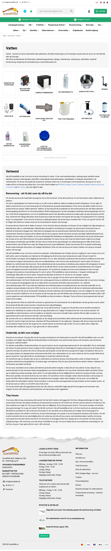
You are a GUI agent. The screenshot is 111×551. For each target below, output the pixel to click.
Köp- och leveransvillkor (84, 462)
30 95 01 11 (25, 2)
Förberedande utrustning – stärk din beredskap (89, 494)
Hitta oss (79, 454)
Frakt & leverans (82, 466)
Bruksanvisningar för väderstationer (89, 489)
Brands (78, 485)
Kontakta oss (80, 458)
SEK (97, 2)
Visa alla (44, 536)
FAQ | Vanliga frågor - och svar (87, 473)
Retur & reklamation (83, 469)
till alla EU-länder (29, 19)
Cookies (79, 477)
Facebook (7, 489)
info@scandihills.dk (10, 2)
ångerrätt (82, 19)
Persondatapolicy (82, 481)
